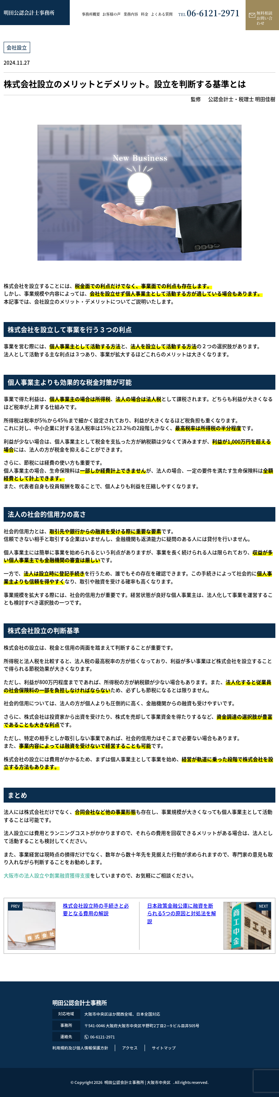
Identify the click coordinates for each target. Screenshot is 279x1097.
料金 (144, 14)
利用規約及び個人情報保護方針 (80, 1047)
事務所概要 (91, 14)
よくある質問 (162, 14)
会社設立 (17, 47)
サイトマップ (164, 1047)
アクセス (130, 1047)
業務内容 (131, 14)
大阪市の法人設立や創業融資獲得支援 (47, 875)
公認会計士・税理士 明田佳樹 (241, 99)
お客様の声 (111, 14)
